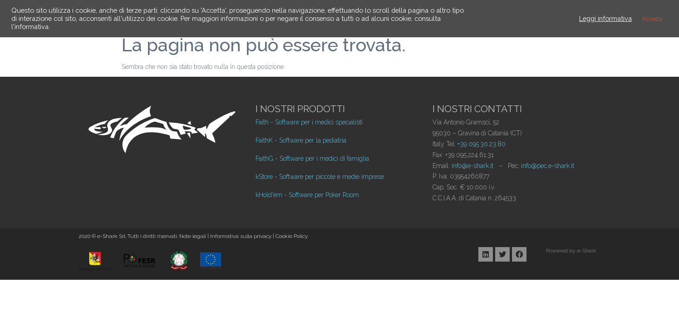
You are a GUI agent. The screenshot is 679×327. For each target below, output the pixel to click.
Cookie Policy (292, 236)
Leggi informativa (605, 18)
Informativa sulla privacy (240, 236)
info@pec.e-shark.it (547, 165)
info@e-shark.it (472, 165)
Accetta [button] (652, 18)
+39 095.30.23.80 (482, 144)
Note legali (192, 236)
